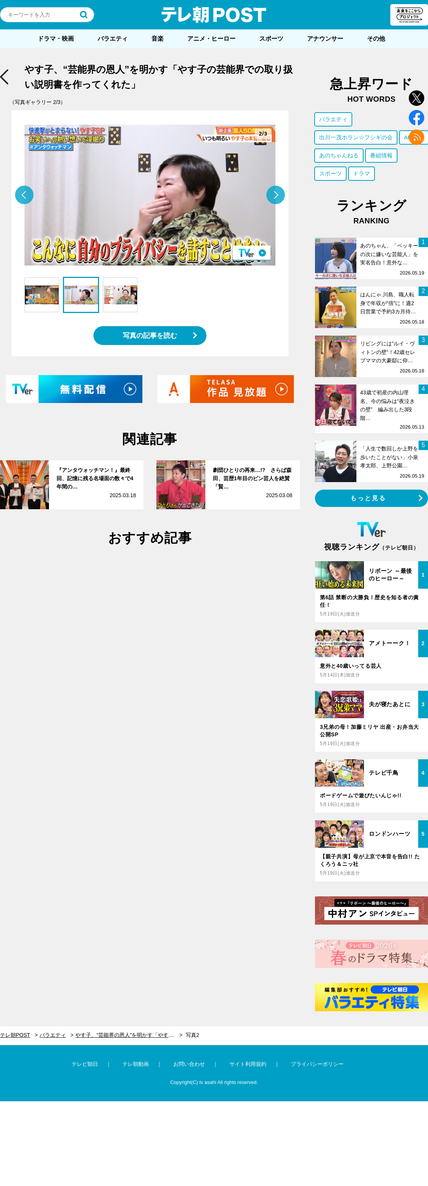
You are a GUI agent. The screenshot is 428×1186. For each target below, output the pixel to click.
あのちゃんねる (339, 155)
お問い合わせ (189, 1064)
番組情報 (381, 155)
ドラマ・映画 (56, 38)
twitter (416, 98)
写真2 (192, 1035)
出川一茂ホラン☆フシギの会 (356, 137)
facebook (416, 117)
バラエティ (113, 38)
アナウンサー (325, 38)
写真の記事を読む (150, 335)
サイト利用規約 (247, 1064)
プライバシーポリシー (317, 1064)
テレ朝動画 (135, 1064)
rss (416, 137)
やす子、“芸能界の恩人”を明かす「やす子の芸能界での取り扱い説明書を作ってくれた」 (128, 1035)
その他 (376, 38)
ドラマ (361, 173)
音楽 (157, 38)
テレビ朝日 (85, 1064)
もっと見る (368, 498)
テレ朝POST (214, 14)
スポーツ (271, 38)
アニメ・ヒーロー (211, 38)
